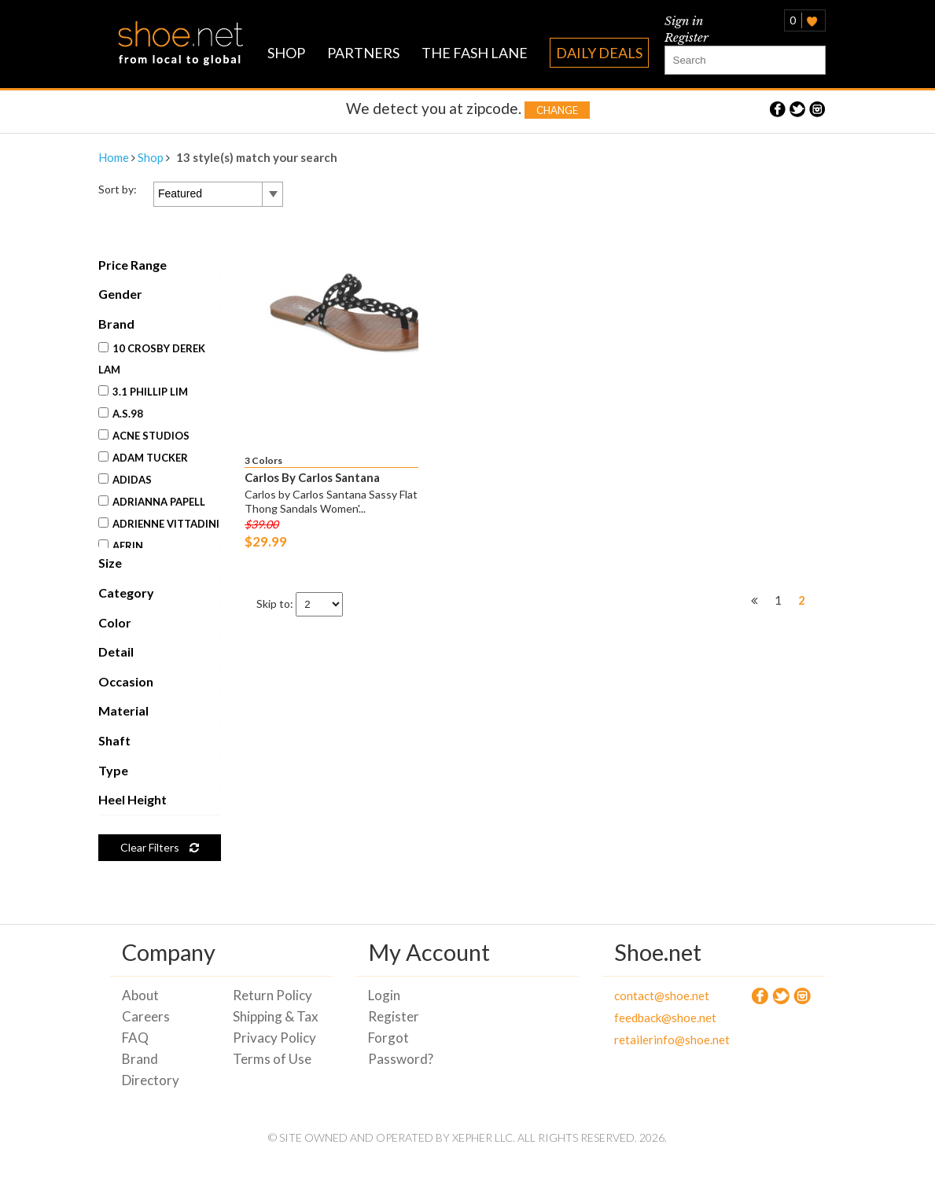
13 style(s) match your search (256, 157)
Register (686, 37)
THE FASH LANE (474, 52)
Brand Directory (150, 1069)
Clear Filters (159, 847)
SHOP (286, 52)
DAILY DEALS (599, 52)
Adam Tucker (143, 457)
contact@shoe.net (658, 995)
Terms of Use (272, 1059)
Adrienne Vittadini (158, 523)
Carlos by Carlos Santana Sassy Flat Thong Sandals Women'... (331, 501)
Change (557, 110)
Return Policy (272, 995)
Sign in (683, 20)
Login (384, 995)
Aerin (120, 545)
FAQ (135, 1037)
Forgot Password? (400, 1048)
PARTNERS (363, 52)
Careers (146, 1016)
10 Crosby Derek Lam (151, 359)
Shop (151, 157)
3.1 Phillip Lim (143, 391)
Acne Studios (144, 435)
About (140, 995)
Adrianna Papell (151, 501)
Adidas (125, 479)
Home (113, 157)
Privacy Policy (274, 1037)
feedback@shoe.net (658, 1017)
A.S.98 (120, 413)
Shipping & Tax (275, 1016)
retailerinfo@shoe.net (658, 1039)
